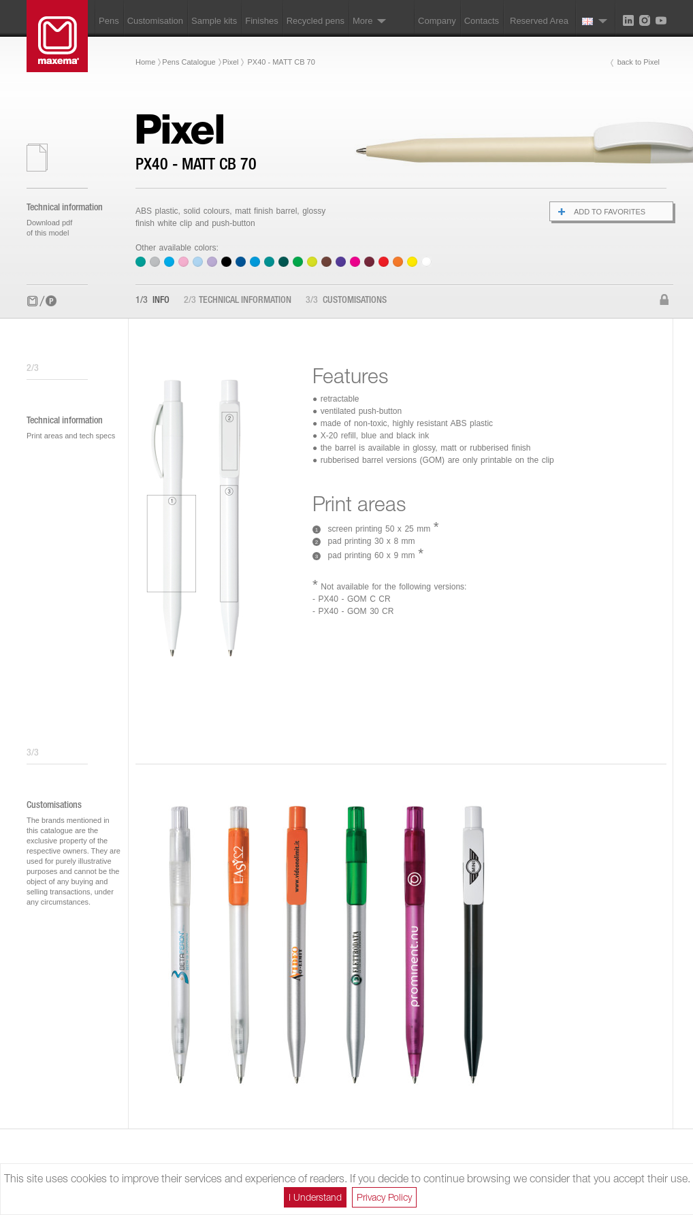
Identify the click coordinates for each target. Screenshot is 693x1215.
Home (145, 62)
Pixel (231, 62)
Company (437, 21)
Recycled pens (315, 21)
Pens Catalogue (188, 62)
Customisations (346, 301)
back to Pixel (638, 62)
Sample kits (214, 21)
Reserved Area (539, 21)
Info (152, 301)
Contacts (481, 21)
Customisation (155, 21)
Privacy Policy (384, 1197)
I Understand (315, 1197)
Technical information (237, 301)
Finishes (261, 21)
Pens (109, 21)
